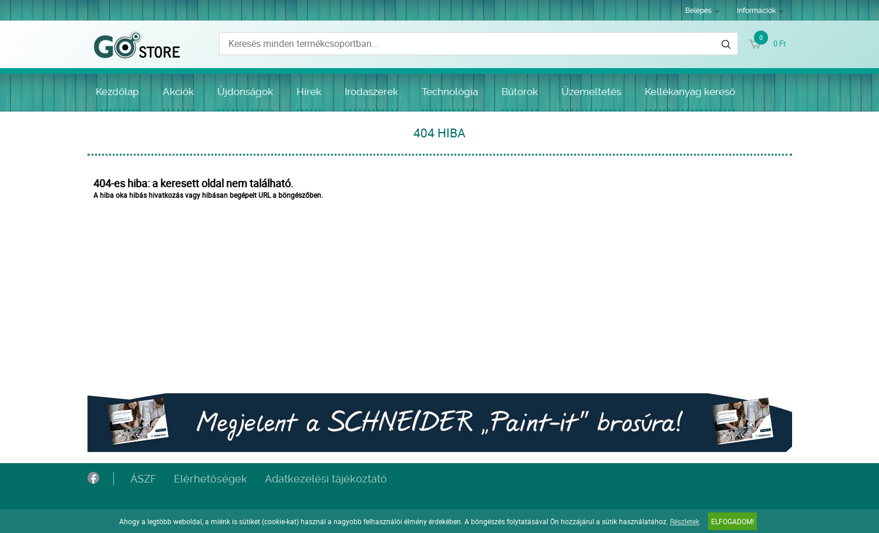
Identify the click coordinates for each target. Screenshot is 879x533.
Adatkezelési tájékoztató (326, 479)
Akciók (178, 91)
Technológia (450, 91)
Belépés (698, 10)
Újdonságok (245, 91)
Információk (756, 10)
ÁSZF (143, 479)
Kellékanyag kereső (690, 91)
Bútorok (519, 91)
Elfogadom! (732, 521)
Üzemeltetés (591, 91)
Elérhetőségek (210, 479)
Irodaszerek (371, 91)
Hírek (309, 91)
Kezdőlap (117, 91)
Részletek (684, 521)
